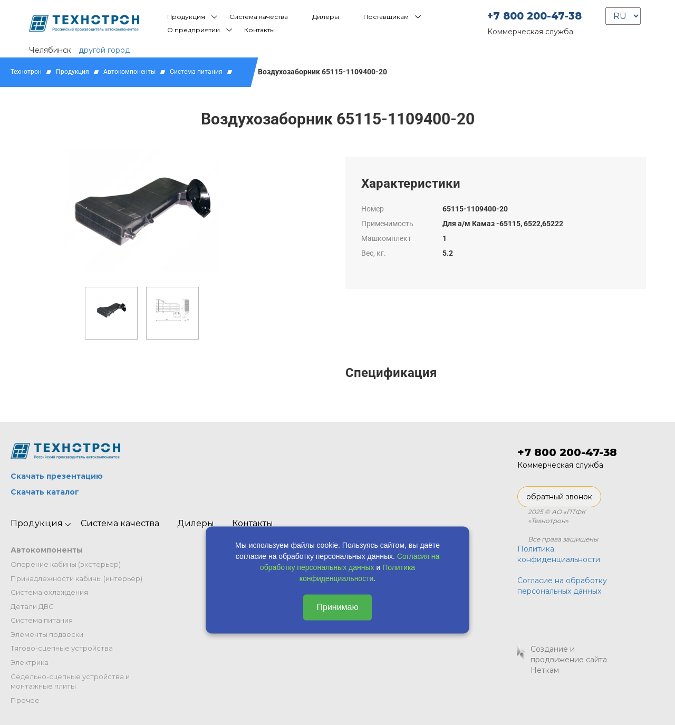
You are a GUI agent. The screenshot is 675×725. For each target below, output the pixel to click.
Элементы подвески (47, 634)
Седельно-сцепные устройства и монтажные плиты (70, 681)
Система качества (258, 17)
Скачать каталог (45, 492)
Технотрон (26, 71)
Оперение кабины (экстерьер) (66, 564)
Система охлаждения (49, 592)
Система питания (196, 71)
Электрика (30, 662)
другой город (104, 50)
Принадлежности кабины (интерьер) (76, 578)
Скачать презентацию (57, 476)
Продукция (186, 17)
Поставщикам (386, 17)
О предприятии (193, 30)
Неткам (545, 670)
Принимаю (337, 607)
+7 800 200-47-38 (534, 16)
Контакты (259, 30)
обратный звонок (559, 496)
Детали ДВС (32, 606)
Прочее (25, 700)
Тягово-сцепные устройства (62, 648)
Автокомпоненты (129, 71)
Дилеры (325, 17)
